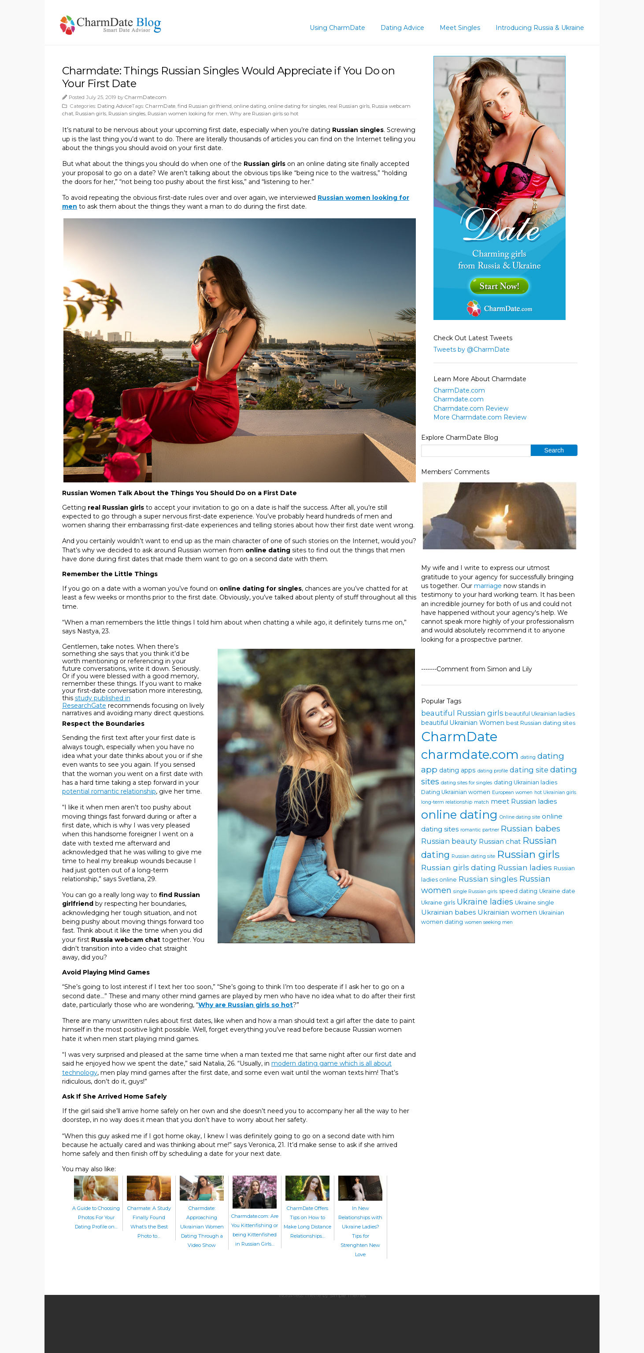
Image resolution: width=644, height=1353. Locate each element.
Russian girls (90, 113)
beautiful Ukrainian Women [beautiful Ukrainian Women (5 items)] (462, 723)
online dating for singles (297, 106)
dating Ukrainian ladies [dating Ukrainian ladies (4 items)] (525, 782)
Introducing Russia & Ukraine (540, 28)
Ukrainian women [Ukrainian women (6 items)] (507, 912)
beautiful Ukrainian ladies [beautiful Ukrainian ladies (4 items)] (540, 713)
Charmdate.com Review (470, 408)
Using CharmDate (337, 28)
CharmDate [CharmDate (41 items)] (459, 736)
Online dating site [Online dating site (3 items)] (520, 817)
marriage (488, 586)
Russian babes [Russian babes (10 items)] (530, 829)
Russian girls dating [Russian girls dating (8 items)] (458, 867)
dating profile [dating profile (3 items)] (492, 771)
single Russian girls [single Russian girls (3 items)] (475, 891)
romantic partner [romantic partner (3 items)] (479, 830)
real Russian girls (349, 106)
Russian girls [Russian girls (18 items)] (528, 854)
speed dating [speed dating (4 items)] (518, 891)
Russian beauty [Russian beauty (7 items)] (449, 841)
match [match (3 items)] (481, 802)
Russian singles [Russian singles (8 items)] (488, 878)
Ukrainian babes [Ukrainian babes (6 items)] (448, 912)
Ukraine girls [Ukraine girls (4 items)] (438, 902)
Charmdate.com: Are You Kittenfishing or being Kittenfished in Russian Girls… (254, 1225)
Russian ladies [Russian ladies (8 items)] (525, 867)
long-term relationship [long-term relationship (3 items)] (446, 802)
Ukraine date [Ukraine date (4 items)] (557, 891)
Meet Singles (460, 28)
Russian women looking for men (187, 113)
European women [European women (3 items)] (512, 792)
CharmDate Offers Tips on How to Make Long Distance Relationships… (307, 1217)
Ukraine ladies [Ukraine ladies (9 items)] (485, 902)
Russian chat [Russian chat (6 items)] (500, 841)
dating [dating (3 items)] (528, 757)
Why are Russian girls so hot (263, 113)
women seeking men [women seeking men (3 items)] (489, 922)
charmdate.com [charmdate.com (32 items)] (470, 754)
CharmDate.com (146, 97)
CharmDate (160, 106)
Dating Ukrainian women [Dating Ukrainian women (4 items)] (455, 792)
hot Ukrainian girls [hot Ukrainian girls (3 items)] (555, 792)
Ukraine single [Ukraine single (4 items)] (534, 902)
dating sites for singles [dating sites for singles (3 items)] (466, 783)
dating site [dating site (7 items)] (529, 769)
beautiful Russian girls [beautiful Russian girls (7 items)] (462, 713)
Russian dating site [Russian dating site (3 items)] (473, 856)
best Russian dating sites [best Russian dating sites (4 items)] (540, 723)
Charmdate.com (458, 399)
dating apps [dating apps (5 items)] (457, 770)
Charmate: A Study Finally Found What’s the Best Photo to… (149, 1217)
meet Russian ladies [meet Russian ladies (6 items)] (524, 801)
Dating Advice (402, 28)
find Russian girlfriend (205, 106)
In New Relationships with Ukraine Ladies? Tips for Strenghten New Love (360, 1226)
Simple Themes (347, 1295)
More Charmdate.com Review (479, 417)
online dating (250, 106)
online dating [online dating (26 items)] (459, 814)
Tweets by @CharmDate (471, 349)
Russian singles (126, 113)
